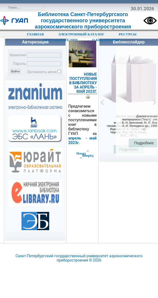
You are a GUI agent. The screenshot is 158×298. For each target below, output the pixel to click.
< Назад (82, 152)
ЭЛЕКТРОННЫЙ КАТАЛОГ (81, 34)
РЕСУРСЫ (128, 34)
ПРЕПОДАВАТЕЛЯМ (60, 40)
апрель (74, 138)
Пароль (19, 63)
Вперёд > (86, 156)
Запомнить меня (42, 72)
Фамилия (18, 55)
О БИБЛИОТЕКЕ (106, 40)
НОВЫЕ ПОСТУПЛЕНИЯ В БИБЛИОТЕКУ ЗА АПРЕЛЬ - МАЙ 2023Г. (83, 83)
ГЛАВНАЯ (35, 34)
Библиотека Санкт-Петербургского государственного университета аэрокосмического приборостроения (83, 20)
